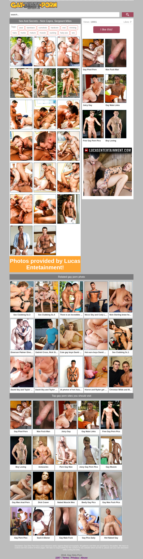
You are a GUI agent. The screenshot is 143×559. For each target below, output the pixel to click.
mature (33, 33)
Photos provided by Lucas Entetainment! (45, 264)
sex (73, 33)
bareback (31, 28)
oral (64, 28)
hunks (23, 33)
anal (21, 28)
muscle (43, 33)
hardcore (54, 28)
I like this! (106, 29)
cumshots (43, 28)
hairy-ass (64, 33)
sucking (53, 33)
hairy (15, 33)
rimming (72, 28)
